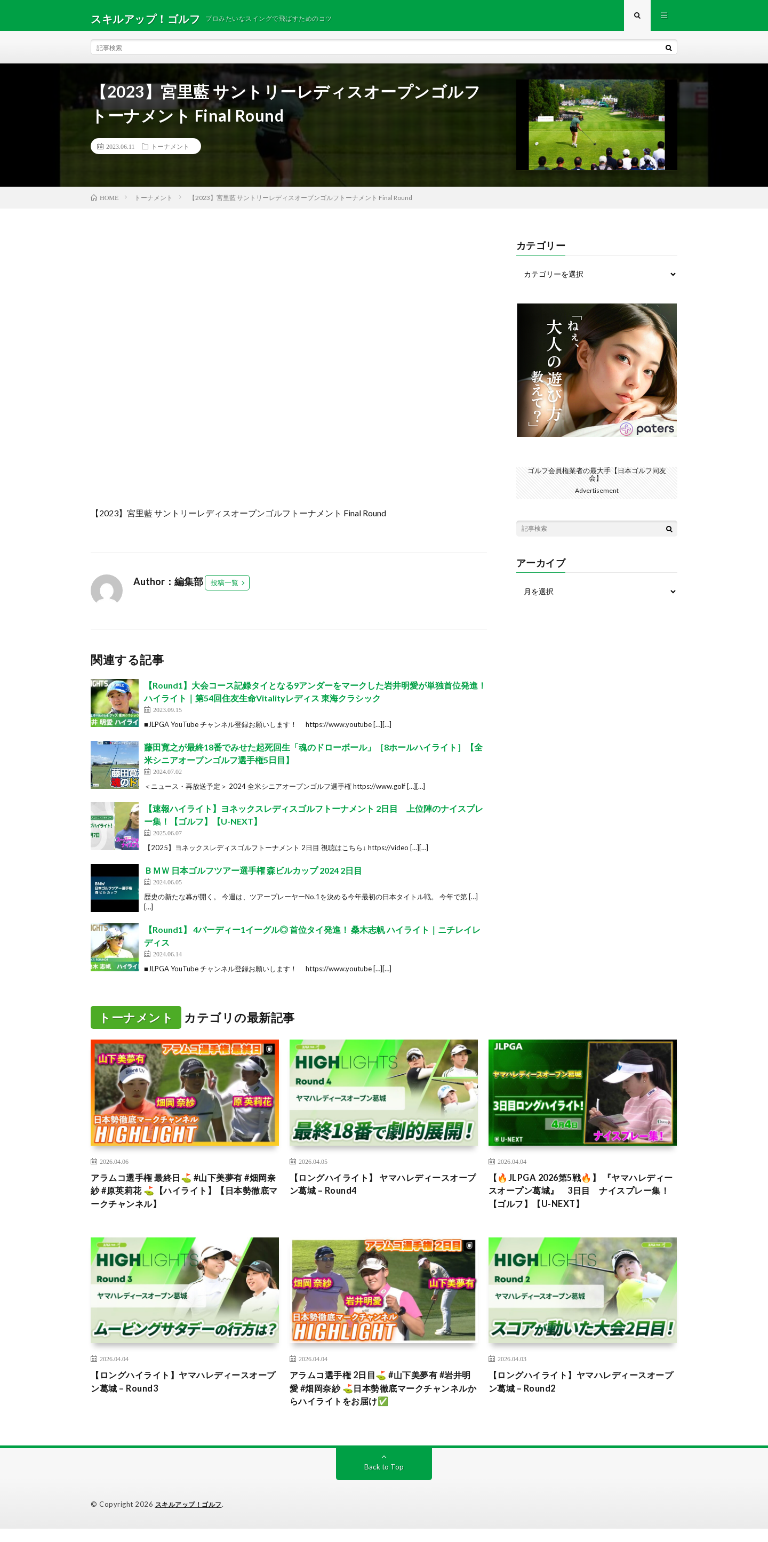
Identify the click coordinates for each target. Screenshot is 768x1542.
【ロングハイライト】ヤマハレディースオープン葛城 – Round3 (184, 1393)
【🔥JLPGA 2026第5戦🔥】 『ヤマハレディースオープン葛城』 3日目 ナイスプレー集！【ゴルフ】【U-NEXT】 (581, 1198)
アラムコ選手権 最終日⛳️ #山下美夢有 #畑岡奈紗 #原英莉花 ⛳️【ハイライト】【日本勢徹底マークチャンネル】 (184, 1198)
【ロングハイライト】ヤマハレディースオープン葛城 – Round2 (582, 1393)
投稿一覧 (224, 589)
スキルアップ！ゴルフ (191, 1518)
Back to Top (384, 1480)
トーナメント (170, 152)
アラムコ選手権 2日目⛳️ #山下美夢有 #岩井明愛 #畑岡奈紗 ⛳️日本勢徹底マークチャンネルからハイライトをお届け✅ (381, 1400)
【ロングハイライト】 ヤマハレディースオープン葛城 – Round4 (379, 1191)
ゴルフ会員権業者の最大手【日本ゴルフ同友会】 (596, 480)
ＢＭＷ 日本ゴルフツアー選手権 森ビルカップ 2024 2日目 (253, 876)
